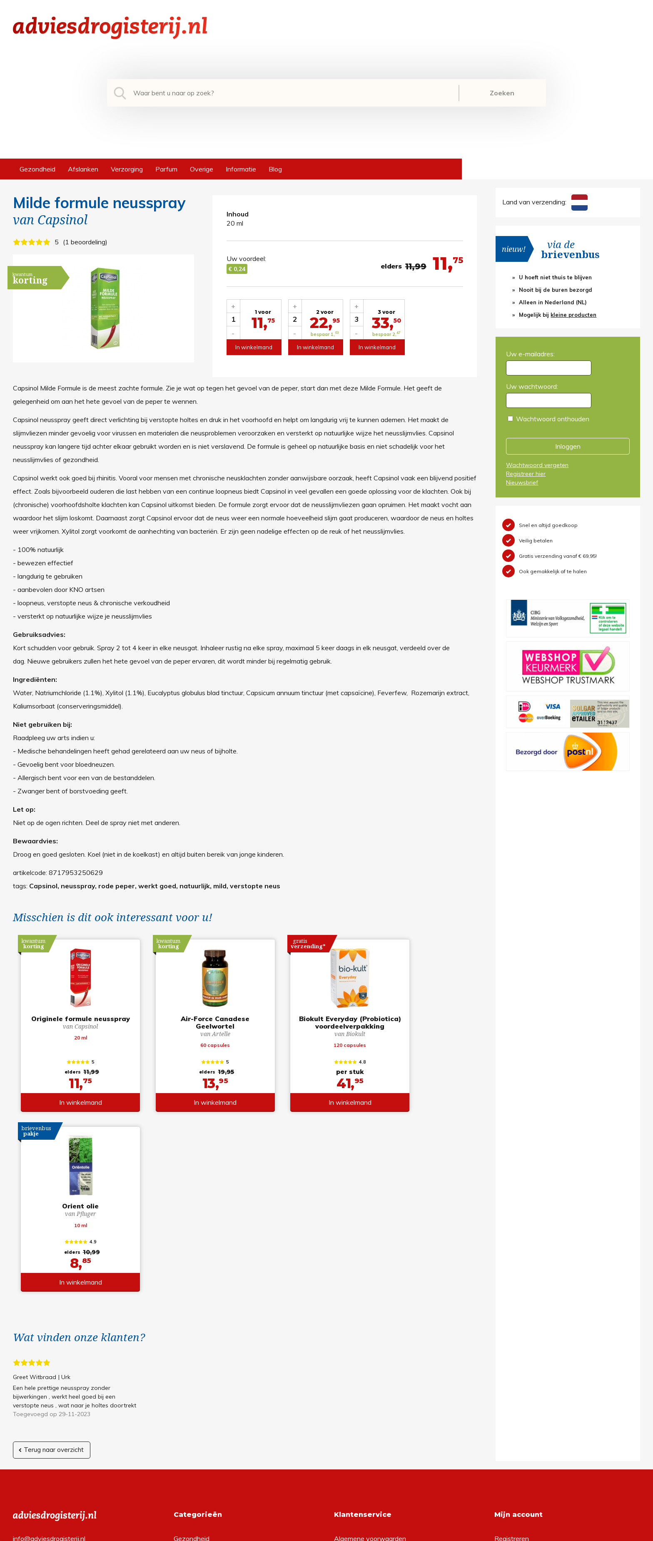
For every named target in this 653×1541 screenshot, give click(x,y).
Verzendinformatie (361, 1391)
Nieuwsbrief (522, 482)
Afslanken (83, 169)
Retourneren (352, 1378)
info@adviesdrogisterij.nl (49, 1365)
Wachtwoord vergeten (537, 465)
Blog (275, 169)
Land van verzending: (544, 202)
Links (341, 1418)
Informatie (241, 169)
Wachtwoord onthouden (552, 419)
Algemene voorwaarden (370, 1365)
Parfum (166, 169)
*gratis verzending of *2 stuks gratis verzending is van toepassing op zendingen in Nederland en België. (326, 1532)
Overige (201, 169)
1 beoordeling (85, 242)
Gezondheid (37, 169)
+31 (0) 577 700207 (44, 1378)
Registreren (511, 1365)
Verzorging (127, 169)
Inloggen (568, 446)
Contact (346, 1405)
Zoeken (502, 93)
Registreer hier (526, 473)
